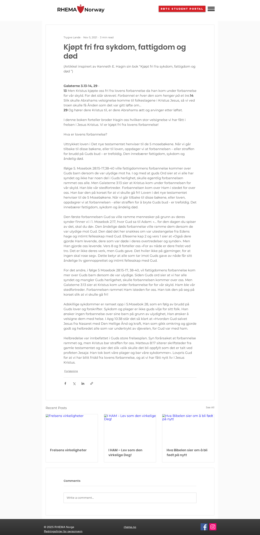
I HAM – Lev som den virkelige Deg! (125, 452)
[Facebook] (204, 526)
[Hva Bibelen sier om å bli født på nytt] (188, 428)
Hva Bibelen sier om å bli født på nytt (187, 452)
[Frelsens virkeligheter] (72, 428)
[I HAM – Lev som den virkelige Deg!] (130, 428)
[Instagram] (212, 526)
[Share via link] (91, 383)
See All (210, 407)
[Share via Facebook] (65, 383)
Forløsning (71, 371)
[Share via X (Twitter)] (74, 383)
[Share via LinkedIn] (83, 383)
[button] (211, 9)
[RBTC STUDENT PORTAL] (182, 9)
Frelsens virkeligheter (68, 450)
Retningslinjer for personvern (63, 531)
